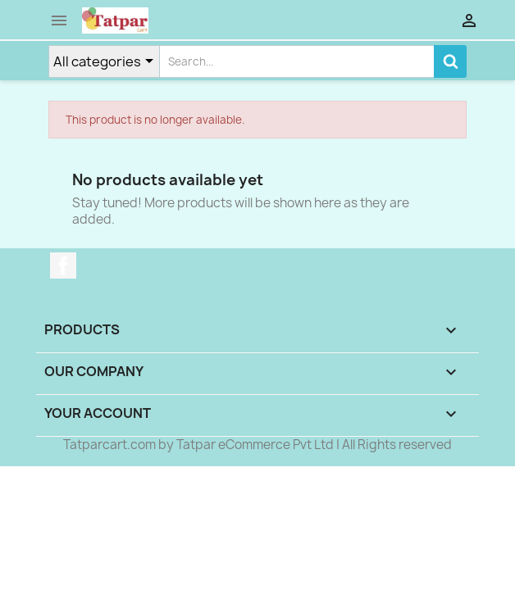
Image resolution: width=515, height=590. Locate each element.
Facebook (63, 265)
